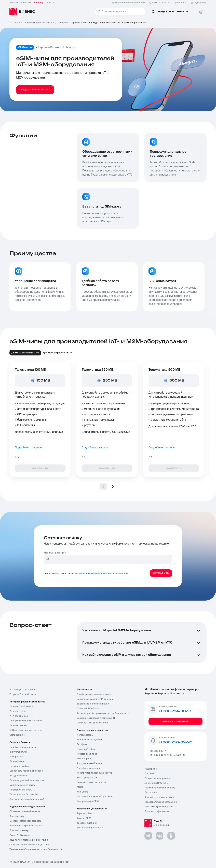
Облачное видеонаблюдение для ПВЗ (29, 844)
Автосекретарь (85, 735)
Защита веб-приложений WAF (93, 704)
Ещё (51, 2)
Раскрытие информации (157, 778)
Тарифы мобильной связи (23, 747)
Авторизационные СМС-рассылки (95, 796)
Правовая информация (156, 811)
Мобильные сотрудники (90, 739)
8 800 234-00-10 (168, 2)
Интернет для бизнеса (21, 706)
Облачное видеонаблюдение (24, 811)
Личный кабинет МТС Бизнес (166, 755)
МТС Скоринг (84, 758)
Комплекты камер (19, 830)
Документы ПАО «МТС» (157, 783)
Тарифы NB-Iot (84, 813)
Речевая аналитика (87, 754)
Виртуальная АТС (18, 752)
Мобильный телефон (55, 553)
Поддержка (156, 751)
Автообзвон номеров (88, 768)
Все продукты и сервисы (22, 689)
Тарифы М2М (84, 818)
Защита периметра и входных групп (28, 840)
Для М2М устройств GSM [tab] (25, 352)
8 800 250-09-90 (175, 742)
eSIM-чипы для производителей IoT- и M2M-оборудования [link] (114, 22)
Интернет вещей (18, 725)
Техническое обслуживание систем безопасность (35, 849)
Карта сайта (150, 792)
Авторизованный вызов (89, 763)
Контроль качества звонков (91, 782)
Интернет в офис (18, 711)
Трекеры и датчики (87, 823)
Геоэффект (82, 744)
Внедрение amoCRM (88, 801)
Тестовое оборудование (90, 827)
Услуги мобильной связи (22, 694)
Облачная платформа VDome (92, 722)
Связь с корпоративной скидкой (26, 799)
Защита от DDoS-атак (88, 708)
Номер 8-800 (16, 756)
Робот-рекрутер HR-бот (89, 777)
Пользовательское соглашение (160, 802)
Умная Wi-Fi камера (19, 835)
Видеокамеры (16, 816)
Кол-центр (82, 792)
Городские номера (19, 775)
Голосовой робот (86, 749)
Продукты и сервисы (69, 22)
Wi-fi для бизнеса (18, 716)
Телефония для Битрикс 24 (23, 794)
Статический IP (17, 735)
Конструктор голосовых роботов (94, 773)
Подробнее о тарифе (28, 448)
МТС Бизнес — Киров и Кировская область (32, 22)
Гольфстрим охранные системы (26, 825)
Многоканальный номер (22, 785)
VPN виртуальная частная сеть (25, 730)
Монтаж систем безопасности (25, 821)
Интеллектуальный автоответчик (26, 780)
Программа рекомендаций (158, 806)
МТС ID (80, 787)
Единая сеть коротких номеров (26, 771)
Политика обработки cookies (159, 787)
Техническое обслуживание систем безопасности (103, 713)
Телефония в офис (19, 766)
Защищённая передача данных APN (96, 718)
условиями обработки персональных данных (104, 573)
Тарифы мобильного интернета (26, 720)
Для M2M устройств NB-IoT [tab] (58, 352)
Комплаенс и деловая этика (159, 797)
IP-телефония (16, 761)
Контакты (149, 773)
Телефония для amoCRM (22, 789)
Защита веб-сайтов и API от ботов (95, 699)
